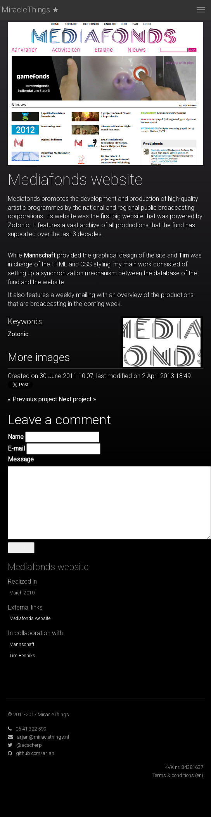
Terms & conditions (173, 775)
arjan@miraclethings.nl (43, 737)
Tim (184, 255)
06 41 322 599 (31, 729)
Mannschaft (39, 255)
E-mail (16, 448)
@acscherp (29, 745)
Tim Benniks (22, 655)
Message (21, 459)
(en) (199, 775)
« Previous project (32, 399)
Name (16, 436)
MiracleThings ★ (30, 9)
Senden (21, 547)
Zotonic (18, 334)
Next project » (77, 399)
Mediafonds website (29, 618)
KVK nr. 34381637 (183, 767)
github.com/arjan (35, 753)
